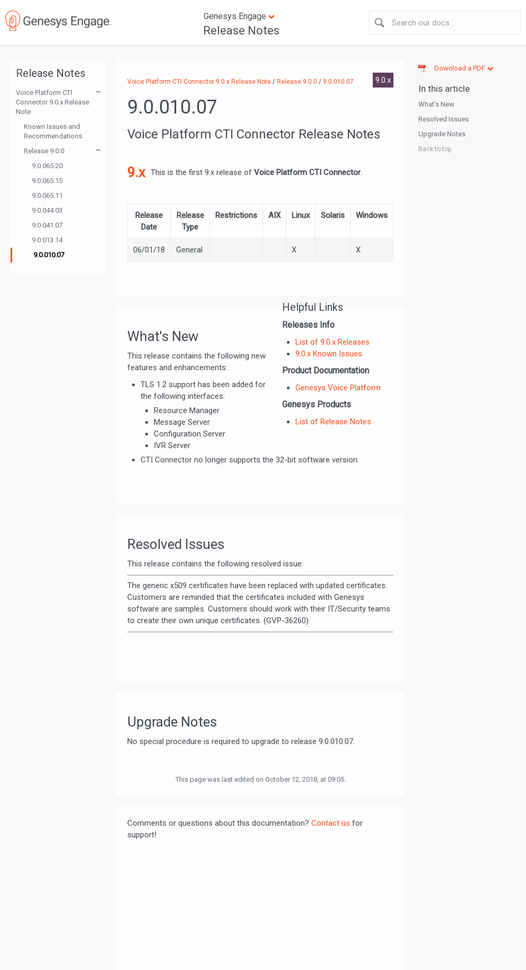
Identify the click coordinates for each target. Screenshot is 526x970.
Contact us (330, 823)
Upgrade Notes (442, 134)
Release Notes (241, 30)
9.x (136, 172)
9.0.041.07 (47, 225)
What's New (436, 104)
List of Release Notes (333, 421)
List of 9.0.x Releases (332, 342)
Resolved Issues (443, 119)
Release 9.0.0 (44, 151)
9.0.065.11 (47, 195)
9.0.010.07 (48, 255)
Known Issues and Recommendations (53, 131)
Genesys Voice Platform (338, 387)
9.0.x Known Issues (328, 354)
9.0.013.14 (47, 240)
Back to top (434, 149)
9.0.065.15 (47, 181)
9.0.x (383, 80)
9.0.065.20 (47, 166)
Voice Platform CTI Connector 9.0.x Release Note (52, 102)
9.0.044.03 (47, 210)
